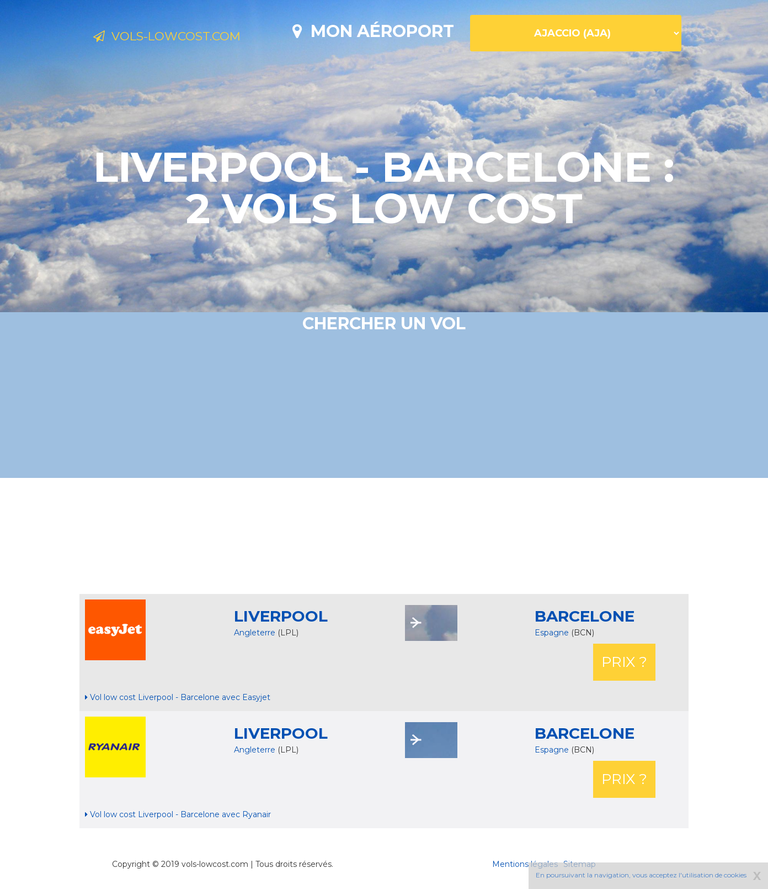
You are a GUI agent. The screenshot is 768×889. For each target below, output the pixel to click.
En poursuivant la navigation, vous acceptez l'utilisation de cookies (641, 875)
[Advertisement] (384, 536)
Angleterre (254, 633)
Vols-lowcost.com (183, 37)
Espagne (553, 633)
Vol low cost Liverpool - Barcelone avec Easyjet (177, 697)
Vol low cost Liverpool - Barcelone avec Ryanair (178, 814)
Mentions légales (525, 864)
